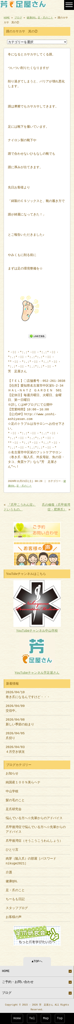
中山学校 (14, 790)
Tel (32, 1018)
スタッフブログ (17, 906)
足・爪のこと (45, 17)
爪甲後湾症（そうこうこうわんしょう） (34, 839)
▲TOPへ (37, 959)
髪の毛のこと (15, 799)
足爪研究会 (14, 808)
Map (46, 1018)
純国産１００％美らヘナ (23, 781)
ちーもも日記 (15, 898)
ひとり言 (12, 848)
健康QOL (31, 17)
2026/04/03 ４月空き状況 (15, 748)
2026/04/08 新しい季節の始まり (20, 720)
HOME (7, 17)
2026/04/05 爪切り (15, 734)
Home (17, 1018)
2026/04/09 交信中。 (15, 706)
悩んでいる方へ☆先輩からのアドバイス (34, 817)
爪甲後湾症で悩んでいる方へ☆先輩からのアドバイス (36, 828)
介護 (9, 871)
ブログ (18, 17)
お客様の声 (14, 915)
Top (60, 1018)
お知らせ (12, 772)
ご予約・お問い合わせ (18, 980)
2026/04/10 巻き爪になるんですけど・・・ (28, 693)
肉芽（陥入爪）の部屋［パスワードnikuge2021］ (31, 859)
